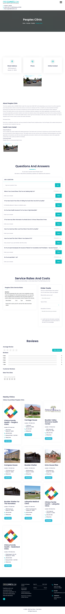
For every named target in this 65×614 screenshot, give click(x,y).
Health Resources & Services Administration (26, 592)
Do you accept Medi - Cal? (11, 257)
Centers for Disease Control (25, 585)
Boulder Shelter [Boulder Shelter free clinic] (31, 465)
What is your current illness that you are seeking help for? (19, 191)
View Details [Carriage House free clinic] (28, 434)
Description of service (46, 308)
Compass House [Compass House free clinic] (10, 465)
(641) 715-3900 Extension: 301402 (14, 7)
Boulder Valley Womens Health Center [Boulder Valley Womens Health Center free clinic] (51, 422)
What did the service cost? (47, 295)
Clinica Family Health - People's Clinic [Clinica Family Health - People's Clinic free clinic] (11, 422)
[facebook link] (4, 599)
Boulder (33, 23)
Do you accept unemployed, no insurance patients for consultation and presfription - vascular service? (31, 247)
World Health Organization (24, 589)
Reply (58, 195)
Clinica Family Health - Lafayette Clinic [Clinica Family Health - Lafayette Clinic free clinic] (52, 504)
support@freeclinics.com (12, 8)
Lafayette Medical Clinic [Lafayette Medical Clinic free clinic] (32, 503)
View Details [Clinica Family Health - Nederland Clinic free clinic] (8, 565)
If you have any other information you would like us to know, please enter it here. (25, 219)
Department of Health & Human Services (26, 596)
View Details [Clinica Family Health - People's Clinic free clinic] (8, 441)
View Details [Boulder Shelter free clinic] (28, 477)
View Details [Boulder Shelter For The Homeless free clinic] (8, 518)
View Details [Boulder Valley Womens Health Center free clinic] (48, 438)
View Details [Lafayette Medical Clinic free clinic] (28, 518)
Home (24, 23)
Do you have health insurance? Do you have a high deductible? (20, 210)
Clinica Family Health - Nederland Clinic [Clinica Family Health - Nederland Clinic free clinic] (12, 547)
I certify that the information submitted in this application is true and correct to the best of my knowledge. (51, 321)
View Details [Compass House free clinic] (8, 477)
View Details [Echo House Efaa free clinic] (48, 477)
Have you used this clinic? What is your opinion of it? (18, 238)
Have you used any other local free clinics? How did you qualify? (21, 229)
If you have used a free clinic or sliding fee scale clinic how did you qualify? (24, 200)
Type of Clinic (44, 301)
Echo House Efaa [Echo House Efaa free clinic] (51, 465)
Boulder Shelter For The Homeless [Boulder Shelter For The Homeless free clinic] (11, 503)
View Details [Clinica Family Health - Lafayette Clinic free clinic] (48, 520)
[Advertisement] (32, 41)
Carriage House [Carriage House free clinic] (31, 420)
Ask (58, 185)
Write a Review (57, 350)
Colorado (28, 23)
